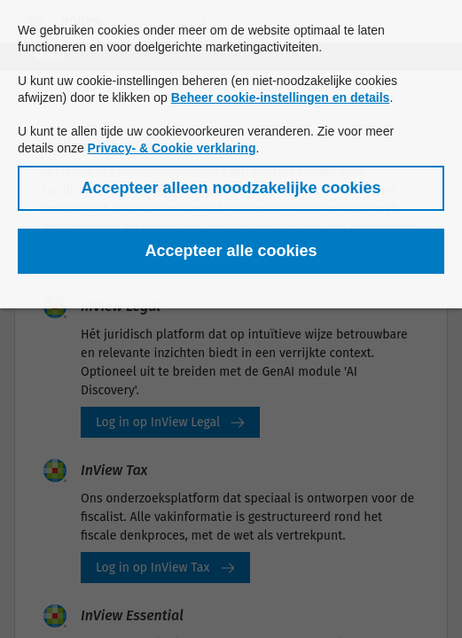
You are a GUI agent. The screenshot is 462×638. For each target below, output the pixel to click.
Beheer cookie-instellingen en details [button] (280, 97)
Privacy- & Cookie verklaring (172, 148)
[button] (231, 188)
